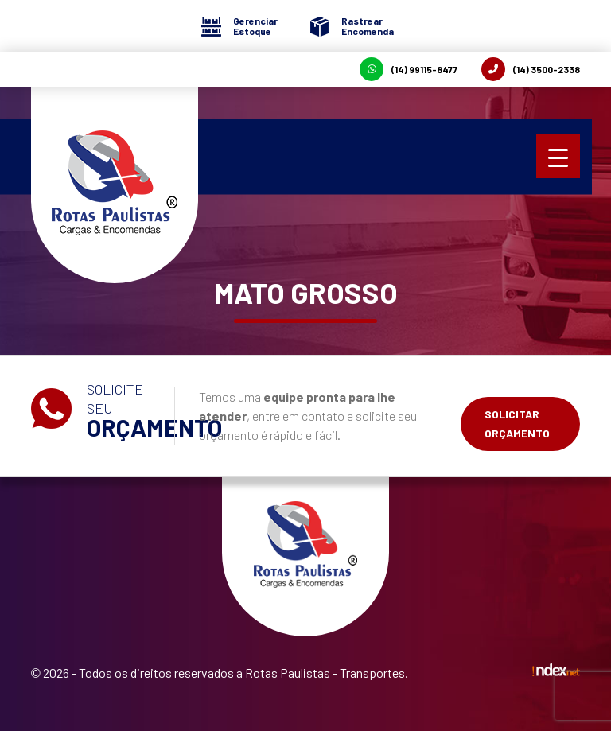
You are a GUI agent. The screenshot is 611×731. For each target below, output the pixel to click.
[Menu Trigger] (558, 156)
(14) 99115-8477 (408, 69)
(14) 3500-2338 (530, 69)
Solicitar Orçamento (517, 423)
